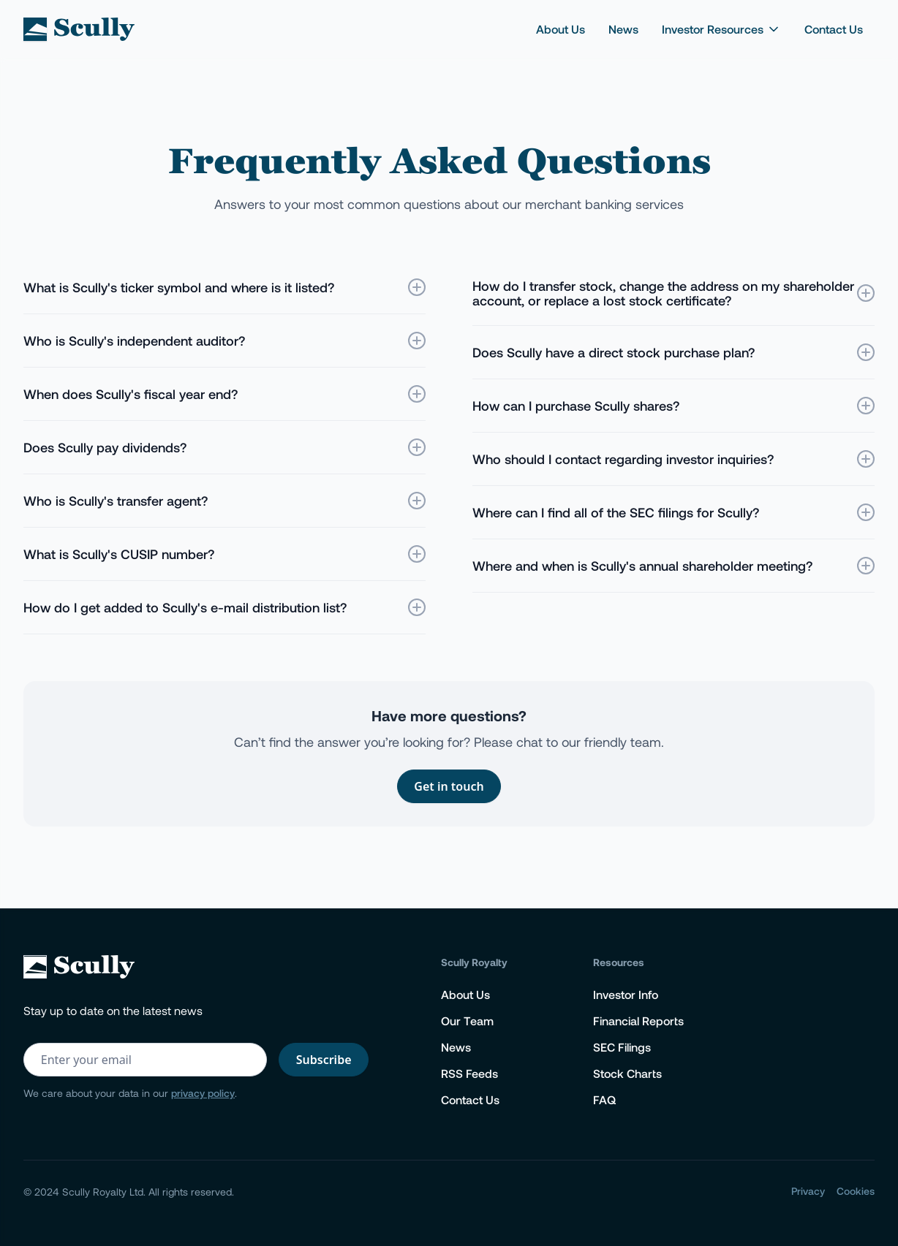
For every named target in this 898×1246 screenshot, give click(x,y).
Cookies (856, 1191)
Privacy (808, 1191)
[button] (721, 29)
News (623, 29)
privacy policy (203, 1093)
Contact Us (833, 29)
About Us (560, 29)
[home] (79, 29)
